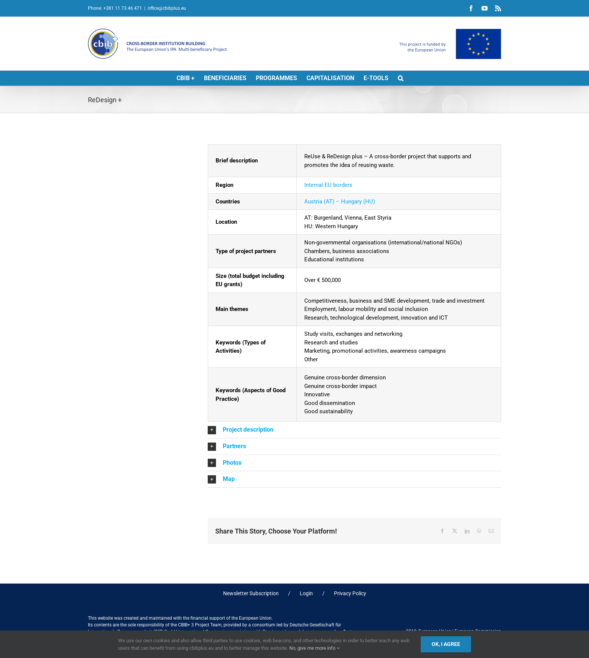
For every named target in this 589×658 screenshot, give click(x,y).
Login (306, 593)
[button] (400, 78)
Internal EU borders (328, 185)
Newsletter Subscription (251, 593)
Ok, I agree (446, 644)
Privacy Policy (350, 593)
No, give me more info (314, 648)
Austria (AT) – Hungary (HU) (339, 201)
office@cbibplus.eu (167, 8)
